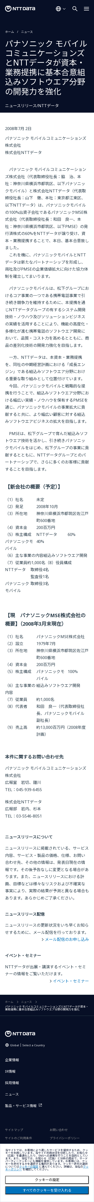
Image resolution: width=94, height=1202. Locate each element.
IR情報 (10, 1071)
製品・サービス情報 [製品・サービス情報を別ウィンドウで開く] (21, 1105)
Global (27, 1045)
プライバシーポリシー (65, 1138)
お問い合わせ (59, 1130)
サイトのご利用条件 (18, 1138)
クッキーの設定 (47, 1180)
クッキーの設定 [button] (28, 1166)
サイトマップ (14, 1130)
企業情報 (12, 1059)
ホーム (9, 32)
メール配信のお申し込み (67, 939)
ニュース (27, 32)
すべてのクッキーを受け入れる (47, 1190)
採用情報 (12, 1082)
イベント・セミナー (71, 981)
